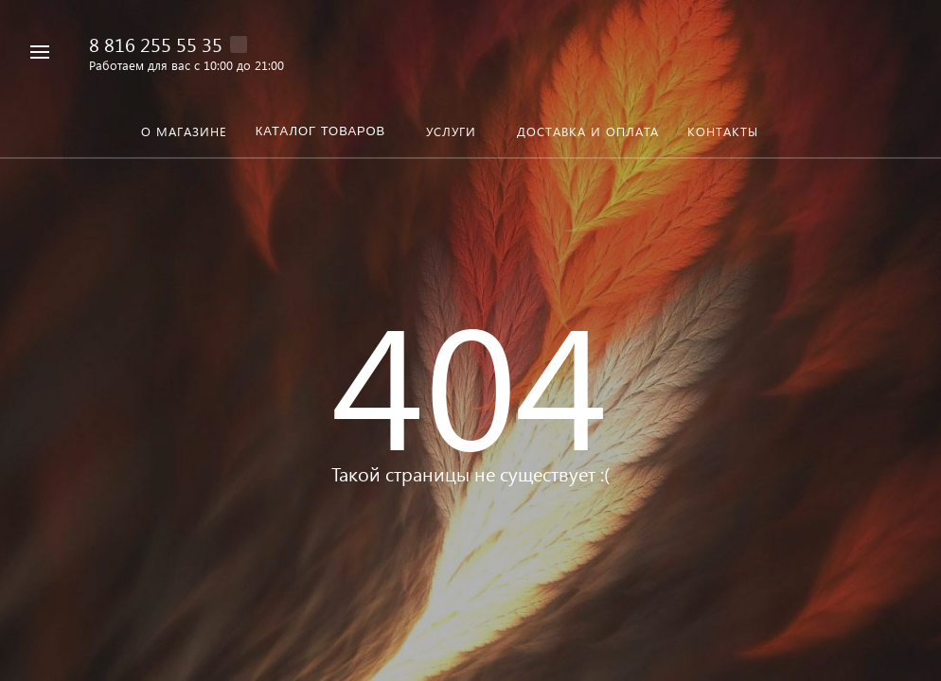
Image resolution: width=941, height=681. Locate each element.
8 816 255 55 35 (155, 43)
